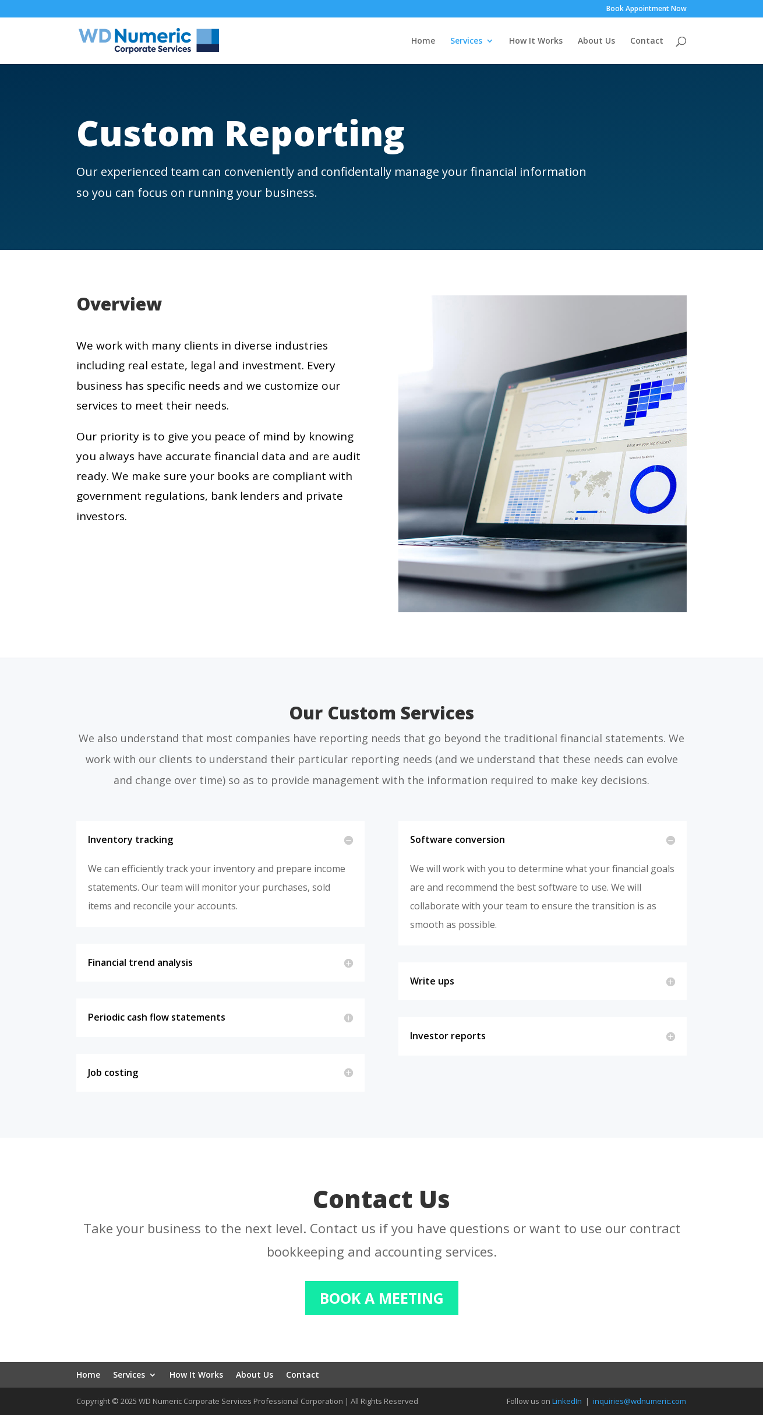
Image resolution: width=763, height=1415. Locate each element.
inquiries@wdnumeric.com (639, 1401)
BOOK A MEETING (382, 1298)
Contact (646, 41)
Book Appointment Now (646, 9)
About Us (596, 41)
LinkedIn (567, 1401)
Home (423, 41)
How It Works (536, 41)
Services (466, 41)
